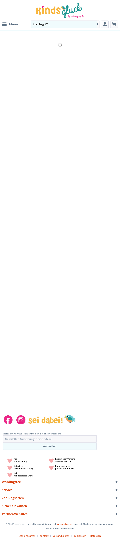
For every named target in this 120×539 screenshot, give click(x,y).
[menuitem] (10, 24)
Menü (10, 23)
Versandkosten (65, 524)
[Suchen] (93, 24)
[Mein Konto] (105, 24)
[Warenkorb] (114, 24)
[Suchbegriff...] (64, 24)
